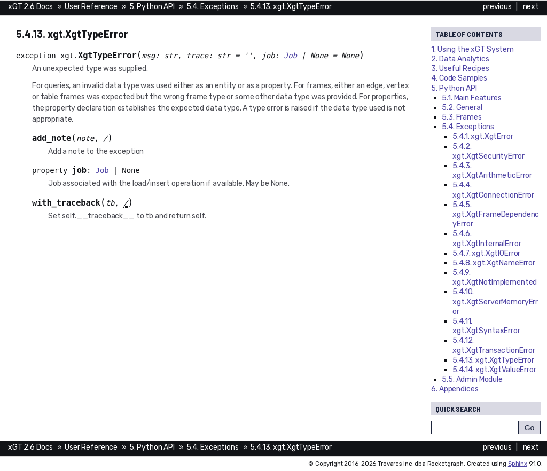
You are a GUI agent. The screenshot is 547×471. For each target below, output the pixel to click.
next (531, 6)
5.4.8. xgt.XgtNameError (493, 263)
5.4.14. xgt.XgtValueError (494, 369)
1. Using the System (472, 49)
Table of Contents (469, 33)
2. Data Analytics (460, 59)
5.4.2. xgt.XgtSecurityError (488, 151)
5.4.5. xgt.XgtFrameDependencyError (495, 214)
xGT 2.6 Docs (30, 6)
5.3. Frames (461, 117)
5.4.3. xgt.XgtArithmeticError (492, 170)
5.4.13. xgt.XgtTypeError (291, 6)
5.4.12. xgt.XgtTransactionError (493, 345)
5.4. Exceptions (212, 6)
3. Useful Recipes (460, 68)
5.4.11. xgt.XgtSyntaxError (486, 326)
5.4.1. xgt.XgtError (482, 136)
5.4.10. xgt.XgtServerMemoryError (495, 301)
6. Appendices (454, 389)
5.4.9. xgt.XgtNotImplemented (494, 277)
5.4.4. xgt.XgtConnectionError (493, 189)
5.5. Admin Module (472, 379)
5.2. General (462, 107)
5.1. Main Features (471, 98)
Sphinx (517, 463)
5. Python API (152, 6)
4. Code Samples (459, 78)
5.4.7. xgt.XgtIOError (486, 253)
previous (497, 6)
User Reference (91, 6)
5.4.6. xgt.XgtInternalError (486, 238)
